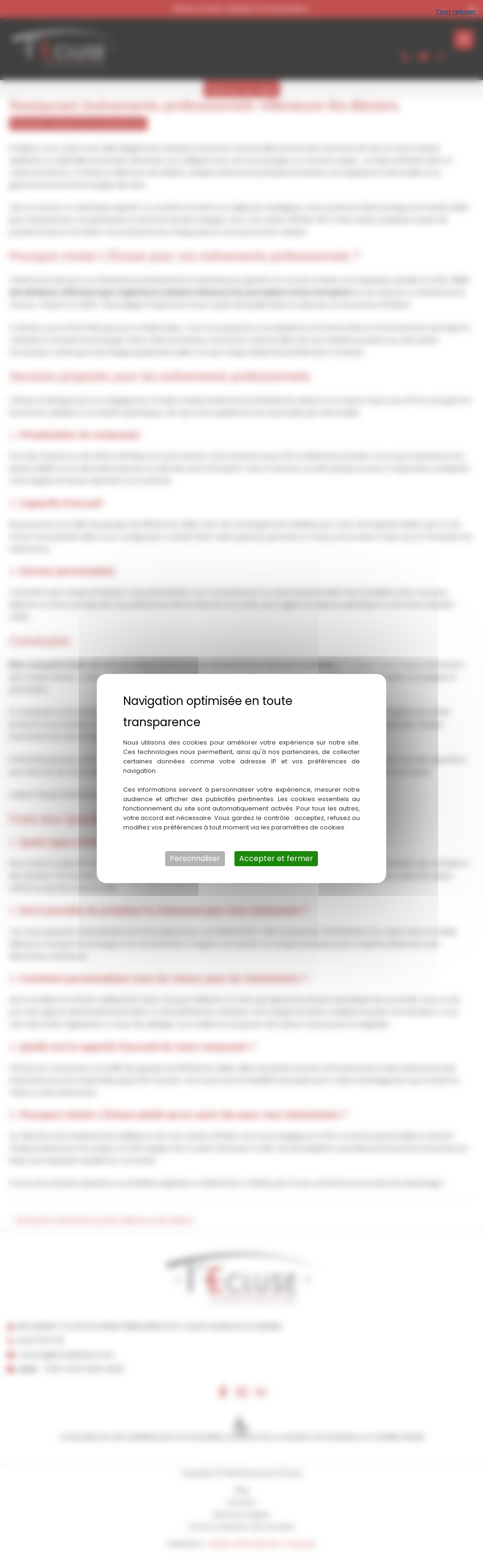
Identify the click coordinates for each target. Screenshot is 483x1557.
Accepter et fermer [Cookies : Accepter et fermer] (276, 858)
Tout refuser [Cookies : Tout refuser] (455, 11)
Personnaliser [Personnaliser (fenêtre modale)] (195, 858)
